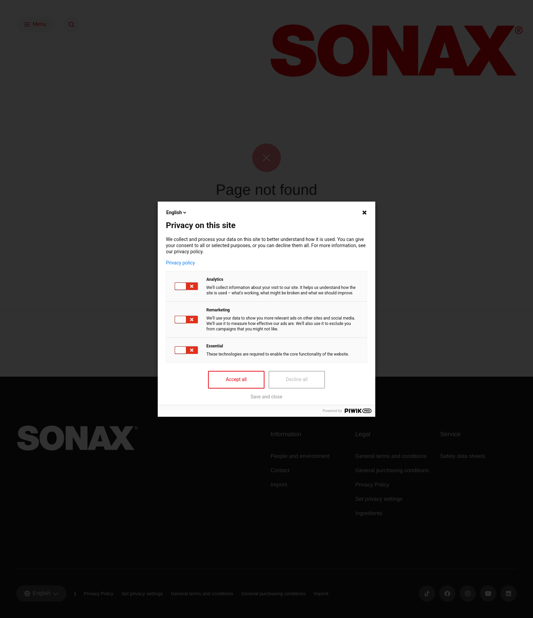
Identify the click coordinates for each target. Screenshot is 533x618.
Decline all (297, 379)
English (176, 212)
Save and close (266, 396)
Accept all (236, 379)
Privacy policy (180, 262)
